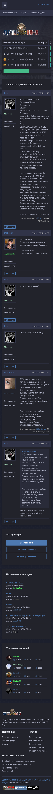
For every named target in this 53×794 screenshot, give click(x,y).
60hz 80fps (9, 372)
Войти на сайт (43, 4)
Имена (9, 605)
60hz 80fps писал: (30, 452)
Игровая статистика (37, 751)
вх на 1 (9, 594)
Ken (6, 93)
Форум (24, 13)
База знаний (7, 771)
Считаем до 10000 (14, 583)
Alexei (15, 632)
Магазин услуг (8, 741)
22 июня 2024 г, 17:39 (40, 373)
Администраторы (36, 741)
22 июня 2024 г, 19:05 (40, 444)
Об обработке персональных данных (18, 761)
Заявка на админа (38, 13)
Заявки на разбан (36, 747)
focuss (16, 599)
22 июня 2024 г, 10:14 (40, 280)
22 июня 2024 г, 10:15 (40, 326)
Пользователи (35, 737)
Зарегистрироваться (26, 556)
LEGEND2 (17, 610)
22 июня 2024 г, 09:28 (40, 233)
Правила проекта (10, 768)
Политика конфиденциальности (16, 764)
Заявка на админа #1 (16, 626)
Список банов (35, 744)
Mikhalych (8, 233)
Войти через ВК (26, 550)
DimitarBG (17, 588)
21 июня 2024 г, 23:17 (40, 93)
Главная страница (9, 13)
